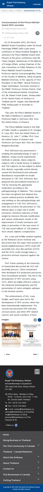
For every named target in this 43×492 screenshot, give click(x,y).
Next (36, 354)
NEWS (18, 11)
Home (4, 11)
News (11, 11)
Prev (6, 354)
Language (37, 4)
